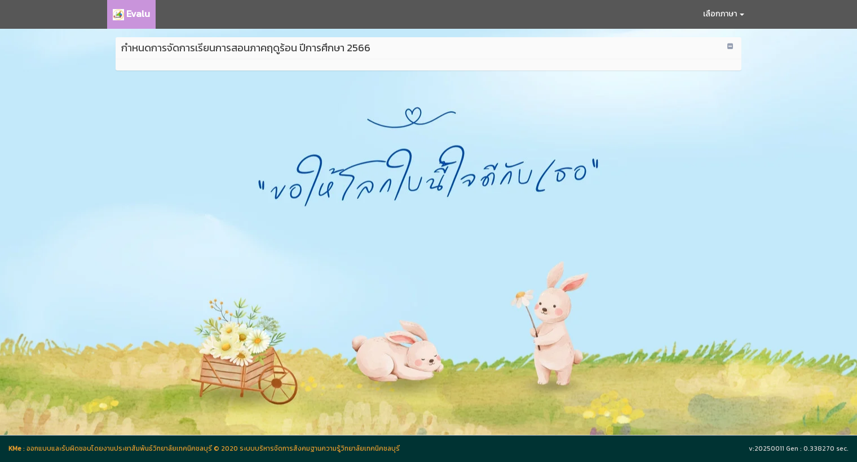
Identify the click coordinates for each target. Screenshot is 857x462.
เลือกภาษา (723, 14)
